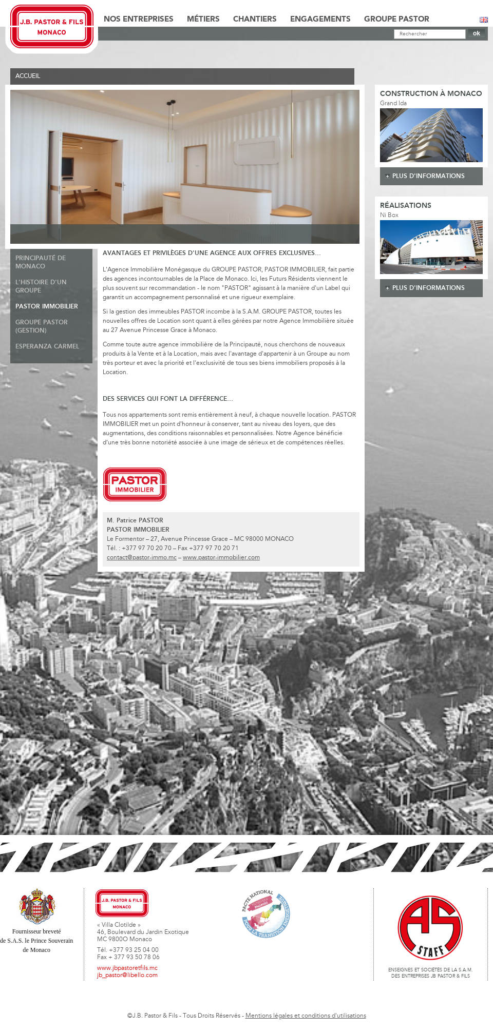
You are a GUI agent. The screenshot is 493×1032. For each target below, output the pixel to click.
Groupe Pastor (396, 19)
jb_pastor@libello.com (127, 975)
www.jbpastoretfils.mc (127, 968)
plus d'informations (428, 176)
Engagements (320, 19)
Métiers (203, 19)
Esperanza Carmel (47, 346)
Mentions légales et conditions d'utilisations (305, 1016)
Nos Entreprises (139, 19)
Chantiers (255, 19)
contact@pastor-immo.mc (142, 558)
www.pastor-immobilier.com (221, 558)
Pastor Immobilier (46, 306)
